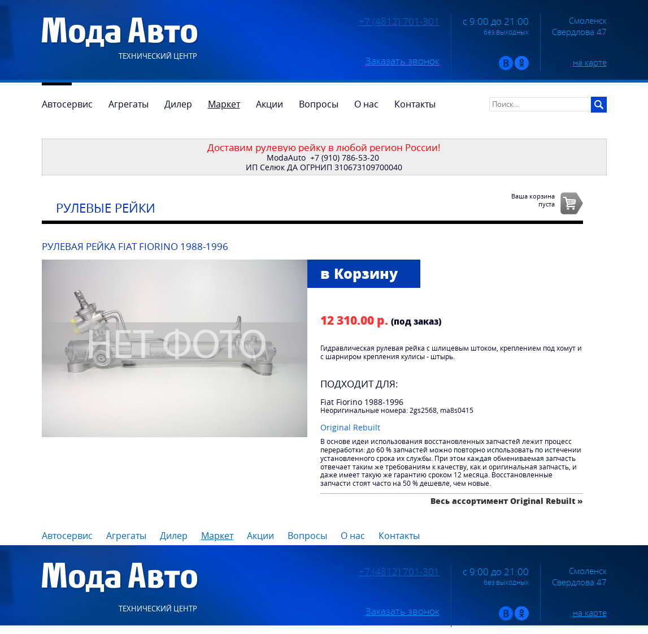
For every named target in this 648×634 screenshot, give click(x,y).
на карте (590, 62)
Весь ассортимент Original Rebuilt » (506, 500)
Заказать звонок (403, 61)
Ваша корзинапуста (533, 200)
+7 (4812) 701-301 (399, 21)
